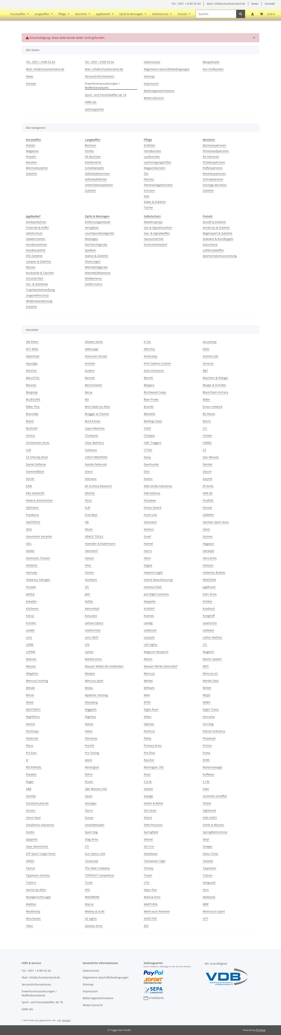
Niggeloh (91, 709)
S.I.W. (206, 781)
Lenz (29, 637)
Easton (148, 479)
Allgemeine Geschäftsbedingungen (167, 69)
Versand (66, 1020)
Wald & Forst (152, 897)
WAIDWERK (92, 897)
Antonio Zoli (210, 356)
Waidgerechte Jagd (38, 897)
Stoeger (208, 846)
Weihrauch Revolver (157, 911)
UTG (146, 882)
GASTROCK (33, 522)
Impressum (151, 83)
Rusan (89, 781)
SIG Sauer (150, 810)
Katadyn (31, 601)
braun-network (212, 406)
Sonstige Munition (215, 185)
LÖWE (30, 644)
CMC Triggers (152, 443)
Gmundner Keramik (39, 536)
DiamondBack (35, 471)
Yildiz (29, 926)
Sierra (89, 810)
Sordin (30, 832)
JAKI (87, 594)
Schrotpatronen (213, 179)
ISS (87, 587)
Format (207, 507)
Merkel (148, 680)
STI (87, 846)
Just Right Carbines (156, 594)
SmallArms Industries (40, 825)
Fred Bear (91, 515)
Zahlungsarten (94, 109)
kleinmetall (92, 608)
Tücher (148, 207)
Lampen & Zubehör (38, 261)
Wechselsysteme (37, 168)
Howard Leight (153, 572)
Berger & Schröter (214, 385)
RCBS (206, 760)
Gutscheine (210, 244)
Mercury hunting (37, 680)
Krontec (31, 623)
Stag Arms (91, 839)
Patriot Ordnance (214, 731)
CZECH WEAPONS (96, 457)
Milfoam (149, 688)
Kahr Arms (210, 594)
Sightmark (209, 810)
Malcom (31, 659)
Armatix (90, 363)
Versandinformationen (99, 76)
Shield (207, 803)
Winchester (33, 918)
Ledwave (208, 630)
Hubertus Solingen (38, 580)
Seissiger (91, 803)
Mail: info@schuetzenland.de (226, 3)
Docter (30, 479)
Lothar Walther (212, 637)
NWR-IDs (90, 102)
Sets (146, 196)
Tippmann (209, 868)
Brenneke (32, 414)
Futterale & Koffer (37, 227)
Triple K (31, 882)
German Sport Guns (216, 522)
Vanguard (209, 882)
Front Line (150, 515)
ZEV (146, 926)
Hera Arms (210, 558)
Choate (207, 435)
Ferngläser (92, 227)
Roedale (31, 774)
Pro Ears (31, 753)
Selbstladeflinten (96, 179)
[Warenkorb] (267, 14)
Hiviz (88, 565)
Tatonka (208, 861)
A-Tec (147, 342)
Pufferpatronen (213, 168)
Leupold (149, 637)
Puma (206, 753)
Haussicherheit (154, 239)
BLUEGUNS (33, 399)
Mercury (149, 673)
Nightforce (33, 717)
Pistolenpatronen (214, 162)
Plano (29, 745)
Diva (146, 471)
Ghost (88, 529)
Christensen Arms (37, 443)
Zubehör (31, 173)
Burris (207, 421)
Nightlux (90, 717)
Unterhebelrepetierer (99, 185)
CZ (204, 450)
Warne (89, 904)
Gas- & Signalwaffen (157, 233)
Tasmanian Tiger (155, 861)
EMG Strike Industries (158, 486)
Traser (148, 875)
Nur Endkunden (213, 69)
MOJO (206, 695)
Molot (29, 702)
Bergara (149, 385)
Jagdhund (209, 587)
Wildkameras (93, 278)
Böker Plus (33, 406)
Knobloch (209, 608)
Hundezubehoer (36, 244)
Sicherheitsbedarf (155, 244)
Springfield (151, 832)
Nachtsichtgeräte (96, 244)
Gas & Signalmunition (158, 227)
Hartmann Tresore (38, 558)
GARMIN (208, 515)
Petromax (91, 738)
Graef (147, 536)
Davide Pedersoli (96, 464)
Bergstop (32, 392)
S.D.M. (148, 781)
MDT (206, 666)
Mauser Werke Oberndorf (160, 666)
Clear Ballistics (94, 443)
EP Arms (208, 486)
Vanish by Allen (36, 890)
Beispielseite (211, 62)
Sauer (88, 796)
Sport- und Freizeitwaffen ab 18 (105, 95)
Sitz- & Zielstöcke (37, 284)
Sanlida (31, 796)
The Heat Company (97, 868)
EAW (29, 486)
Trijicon (208, 875)
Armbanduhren (36, 222)
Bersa (88, 392)
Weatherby (33, 911)
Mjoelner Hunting (96, 695)
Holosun (208, 565)
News (255, 3)
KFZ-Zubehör (34, 256)
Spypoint (31, 839)
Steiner (148, 839)
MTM (147, 702)
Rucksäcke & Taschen (40, 273)
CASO (147, 428)
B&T (205, 370)
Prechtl (89, 745)
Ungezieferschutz (37, 295)
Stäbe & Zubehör (155, 202)
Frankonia (32, 515)
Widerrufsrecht (154, 98)
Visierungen (92, 261)
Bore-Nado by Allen (97, 406)
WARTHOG (150, 904)
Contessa (91, 450)
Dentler (208, 464)
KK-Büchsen (93, 156)
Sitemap (149, 76)
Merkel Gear (211, 680)
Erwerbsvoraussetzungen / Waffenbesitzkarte (102, 85)
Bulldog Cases (153, 421)
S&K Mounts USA (96, 789)
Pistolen (31, 156)
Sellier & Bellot (153, 803)
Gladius (149, 529)
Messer (31, 267)
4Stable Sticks (94, 342)
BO (87, 399)
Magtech (208, 652)
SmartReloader (94, 825)
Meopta (90, 673)
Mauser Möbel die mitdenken (104, 666)
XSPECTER (150, 918)
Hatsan (89, 558)
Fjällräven (32, 507)
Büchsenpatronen (214, 145)
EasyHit (207, 479)
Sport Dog (91, 832)
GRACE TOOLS (94, 536)
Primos (207, 745)
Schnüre (149, 190)
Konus (30, 616)
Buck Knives (92, 421)
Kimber (207, 601)
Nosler (89, 724)
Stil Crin (149, 846)
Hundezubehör (36, 250)
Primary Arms (153, 745)
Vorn (206, 890)
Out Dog (208, 724)
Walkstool (209, 897)
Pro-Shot (149, 753)
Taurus (30, 868)
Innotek (31, 587)
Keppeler (150, 601)
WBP (206, 904)
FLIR (87, 507)
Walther (31, 904)
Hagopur (208, 543)
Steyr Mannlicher (37, 846)
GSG (28, 543)
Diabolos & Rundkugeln (218, 239)
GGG (29, 529)
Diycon (207, 471)
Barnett (90, 378)
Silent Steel (33, 817)
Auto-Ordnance (154, 370)
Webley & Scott (94, 911)
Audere (89, 370)
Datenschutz (152, 62)
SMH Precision (153, 825)
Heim (147, 558)
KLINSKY (149, 608)
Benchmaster (93, 385)
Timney (148, 868)
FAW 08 (207, 493)
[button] (252, 14)
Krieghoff (209, 616)
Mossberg (91, 702)
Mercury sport (94, 680)
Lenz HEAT (92, 637)
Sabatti (148, 789)
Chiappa (149, 435)
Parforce (149, 731)
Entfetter (149, 145)
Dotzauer (91, 479)
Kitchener (32, 608)
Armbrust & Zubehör (216, 227)
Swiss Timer (210, 854)
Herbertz (31, 565)
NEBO (206, 702)
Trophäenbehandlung (40, 290)
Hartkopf (208, 551)
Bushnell (31, 428)
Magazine (32, 151)
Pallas (88, 731)
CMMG (207, 443)
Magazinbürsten (154, 168)
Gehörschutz (34, 233)
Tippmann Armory (38, 875)
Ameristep (150, 356)
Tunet (88, 882)
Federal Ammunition (39, 500)
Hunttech (91, 580)
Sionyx (89, 817)
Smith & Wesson (213, 825)
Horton (89, 572)
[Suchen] (216, 14)
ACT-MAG (32, 349)
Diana (88, 471)
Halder (30, 551)
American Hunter (96, 356)
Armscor (208, 363)
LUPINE (30, 652)
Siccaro (30, 810)
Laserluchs (210, 623)
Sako (206, 789)
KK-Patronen (211, 156)
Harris (148, 551)
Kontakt (270, 3)
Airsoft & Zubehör (214, 222)
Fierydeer (150, 500)
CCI (205, 428)
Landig (148, 623)
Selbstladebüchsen (97, 173)
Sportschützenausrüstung (220, 256)
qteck (88, 760)
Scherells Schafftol (215, 796)
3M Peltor (32, 342)
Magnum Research (156, 652)
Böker (206, 399)
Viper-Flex (150, 890)
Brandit (149, 406)
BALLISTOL (33, 378)
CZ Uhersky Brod (37, 457)
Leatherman (93, 630)
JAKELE (30, 594)
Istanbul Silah (153, 587)
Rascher (149, 760)
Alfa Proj (149, 349)
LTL (205, 644)
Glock (206, 529)
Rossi (147, 774)
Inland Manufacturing (158, 580)
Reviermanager (213, 767)
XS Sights (91, 918)
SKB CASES (210, 817)
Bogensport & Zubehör (217, 233)
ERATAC (90, 493)
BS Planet (209, 414)
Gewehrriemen (35, 239)
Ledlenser (150, 630)
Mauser (31, 666)
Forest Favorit (152, 507)
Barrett (148, 378)
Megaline (32, 673)
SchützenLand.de (37, 803)
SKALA (148, 817)
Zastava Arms (93, 926)
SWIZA (30, 861)
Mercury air (210, 673)
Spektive (90, 250)
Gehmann (150, 522)
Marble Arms (93, 659)
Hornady (31, 572)
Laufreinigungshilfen (157, 162)
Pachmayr (32, 731)
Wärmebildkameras (97, 273)
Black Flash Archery (215, 392)
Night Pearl (151, 709)
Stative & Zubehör (96, 256)
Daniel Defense (36, 464)
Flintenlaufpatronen (216, 151)
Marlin (148, 659)
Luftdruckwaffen (213, 250)
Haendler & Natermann (100, 543)
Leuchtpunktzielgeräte (99, 233)
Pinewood (209, 738)
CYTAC (148, 450)
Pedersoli (32, 738)
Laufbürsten (152, 156)
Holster (30, 145)
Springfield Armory (215, 832)
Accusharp (210, 342)
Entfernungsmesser (98, 222)
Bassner (31, 385)
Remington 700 (154, 767)
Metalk (30, 688)
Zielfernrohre (93, 284)
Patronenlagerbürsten (158, 185)
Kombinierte (93, 162)
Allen (206, 349)
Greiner (208, 536)
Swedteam (150, 854)
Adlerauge (91, 349)
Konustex (91, 616)
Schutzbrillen (34, 278)
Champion (91, 435)
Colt (28, 450)
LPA (87, 644)
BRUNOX (149, 414)
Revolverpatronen (214, 173)
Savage (148, 796)
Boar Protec (151, 399)
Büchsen (90, 145)
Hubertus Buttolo (214, 572)
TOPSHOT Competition (99, 875)
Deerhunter (151, 464)
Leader (30, 630)
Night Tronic (211, 709)
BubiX (30, 421)
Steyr (206, 839)
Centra (30, 435)
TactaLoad (91, 861)
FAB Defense (152, 493)
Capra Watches (95, 428)
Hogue (148, 565)
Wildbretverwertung (39, 301)
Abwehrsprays (153, 222)
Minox (30, 695)
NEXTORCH (33, 709)
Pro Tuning (92, 753)
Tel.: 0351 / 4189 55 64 (186, 3)
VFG (87, 890)
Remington (92, 767)
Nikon (147, 717)
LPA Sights (150, 644)
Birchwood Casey (155, 392)
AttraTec (31, 370)
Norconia (209, 717)
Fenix (88, 500)
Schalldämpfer (94, 168)
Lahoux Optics (94, 623)
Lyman (89, 652)
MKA (147, 695)
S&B (28, 789)
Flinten (89, 151)
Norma (30, 724)
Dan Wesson (211, 457)
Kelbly (89, 601)
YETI (205, 918)
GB (87, 522)
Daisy (147, 457)
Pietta (147, 738)
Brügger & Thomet (97, 414)
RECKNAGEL (34, 767)
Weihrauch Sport (214, 911)
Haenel (148, 543)
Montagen (91, 239)
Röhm (88, 774)
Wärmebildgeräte (96, 267)
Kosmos (149, 616)
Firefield (208, 500)
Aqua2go (31, 363)
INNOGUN (209, 580)
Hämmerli (91, 551)
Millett (207, 688)
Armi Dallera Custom (157, 363)
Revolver (31, 162)
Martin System (212, 659)
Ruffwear (208, 774)
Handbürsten (152, 151)
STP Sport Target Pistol (40, 854)
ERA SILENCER (35, 493)
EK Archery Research (98, 486)
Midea (89, 688)
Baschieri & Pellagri (215, 378)
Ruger (30, 781)
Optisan (149, 724)
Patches (149, 179)
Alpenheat (32, 356)
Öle (146, 173)
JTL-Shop (260, 1030)
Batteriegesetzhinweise (159, 91)
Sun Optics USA (95, 854)
